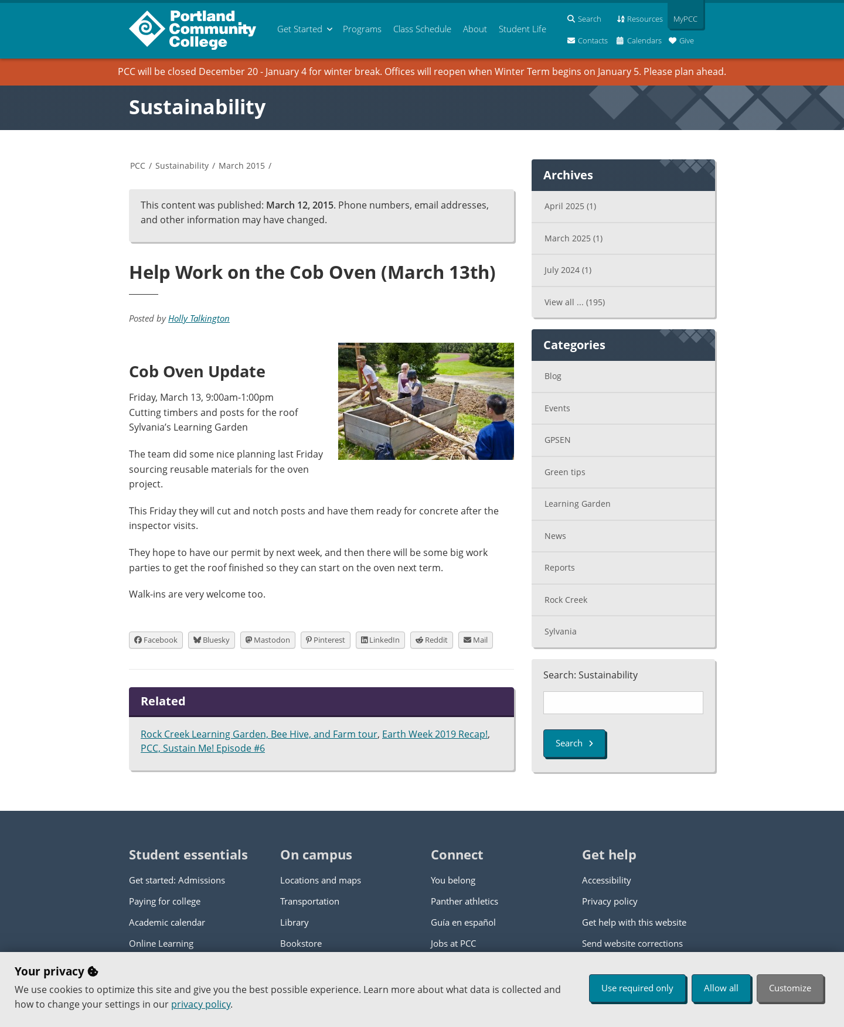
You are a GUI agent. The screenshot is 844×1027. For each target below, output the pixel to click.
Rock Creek (565, 599)
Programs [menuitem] (362, 29)
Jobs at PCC (453, 943)
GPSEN (557, 439)
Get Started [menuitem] (299, 29)
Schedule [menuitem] (422, 29)
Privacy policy (610, 901)
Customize (790, 988)
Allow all (721, 988)
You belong (453, 880)
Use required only (637, 988)
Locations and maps (320, 880)
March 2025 (573, 238)
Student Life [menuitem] (522, 29)
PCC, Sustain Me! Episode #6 (203, 748)
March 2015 (242, 165)
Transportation (309, 901)
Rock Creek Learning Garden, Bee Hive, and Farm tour (259, 734)
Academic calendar (167, 922)
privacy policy (200, 1004)
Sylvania (560, 631)
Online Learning (161, 943)
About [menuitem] (475, 29)
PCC (137, 165)
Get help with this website (634, 922)
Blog (552, 375)
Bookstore (301, 943)
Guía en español (463, 922)
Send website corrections (632, 943)
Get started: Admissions (177, 880)
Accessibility (606, 880)
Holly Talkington (199, 318)
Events (557, 408)
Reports (559, 567)
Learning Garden (577, 503)
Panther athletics (464, 901)
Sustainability (197, 106)
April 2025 (570, 205)
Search (574, 743)
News (555, 535)
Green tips (565, 471)
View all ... (574, 302)
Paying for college (164, 901)
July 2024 (567, 269)
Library (294, 922)
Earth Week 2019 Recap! (435, 734)
